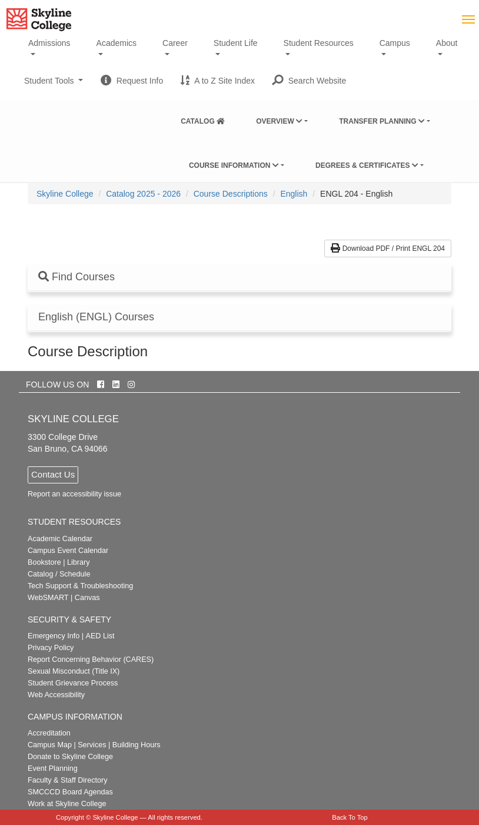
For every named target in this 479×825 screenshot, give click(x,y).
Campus (395, 43)
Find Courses (76, 277)
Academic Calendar (60, 539)
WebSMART (48, 598)
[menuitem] (202, 119)
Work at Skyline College (67, 804)
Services (92, 745)
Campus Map (50, 745)
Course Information (234, 165)
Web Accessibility (56, 695)
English (293, 193)
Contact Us (53, 474)
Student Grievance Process (73, 683)
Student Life (236, 43)
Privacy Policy (51, 648)
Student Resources (319, 43)
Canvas (87, 598)
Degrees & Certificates (366, 165)
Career (175, 43)
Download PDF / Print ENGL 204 (388, 248)
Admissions (49, 43)
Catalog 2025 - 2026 (143, 193)
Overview (279, 121)
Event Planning (53, 768)
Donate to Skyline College (70, 757)
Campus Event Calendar (68, 550)
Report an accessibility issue (74, 494)
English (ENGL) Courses (96, 317)
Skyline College (65, 193)
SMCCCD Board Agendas (70, 792)
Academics (117, 43)
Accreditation (49, 733)
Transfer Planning (382, 121)
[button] (309, 81)
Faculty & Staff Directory (68, 780)
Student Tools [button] (53, 85)
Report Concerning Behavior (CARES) (91, 659)
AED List (99, 636)
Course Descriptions (231, 193)
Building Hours (136, 745)
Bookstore (44, 562)
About (447, 43)
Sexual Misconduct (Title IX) (73, 671)
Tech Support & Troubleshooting (80, 586)
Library (78, 562)
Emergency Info (53, 636)
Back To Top (350, 817)
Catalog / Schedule (59, 574)
